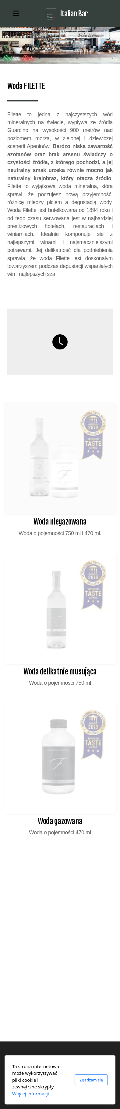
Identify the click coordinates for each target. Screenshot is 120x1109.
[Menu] (16, 13)
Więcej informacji (30, 1094)
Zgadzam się (91, 1080)
